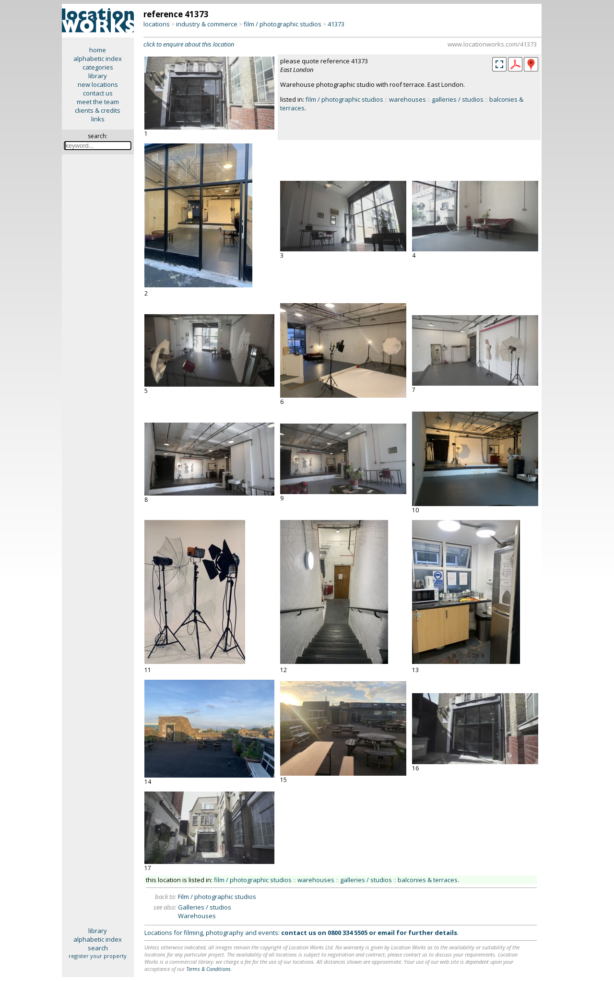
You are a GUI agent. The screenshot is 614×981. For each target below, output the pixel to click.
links (98, 119)
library (97, 75)
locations (156, 24)
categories (98, 67)
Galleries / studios (204, 907)
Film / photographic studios (217, 896)
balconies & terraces (428, 879)
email (386, 932)
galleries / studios (458, 99)
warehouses (407, 99)
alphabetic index (97, 58)
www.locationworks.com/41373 (492, 44)
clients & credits (97, 110)
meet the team (98, 101)
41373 (336, 24)
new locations (98, 84)
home (97, 50)
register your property (98, 955)
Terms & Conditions (208, 968)
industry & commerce (206, 24)
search (98, 948)
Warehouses (197, 915)
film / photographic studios (282, 24)
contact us (98, 93)
